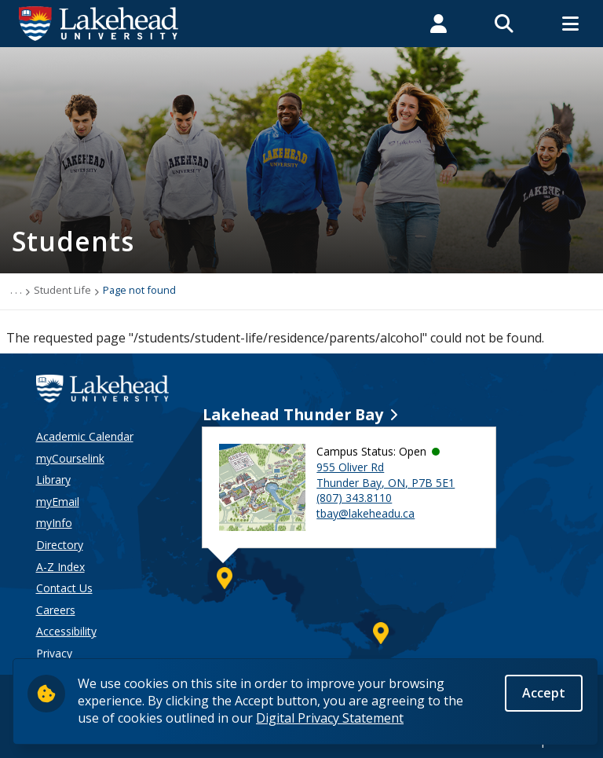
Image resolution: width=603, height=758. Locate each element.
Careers (55, 609)
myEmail (57, 501)
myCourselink (70, 458)
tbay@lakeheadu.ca (365, 513)
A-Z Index (60, 566)
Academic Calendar (84, 436)
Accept (543, 694)
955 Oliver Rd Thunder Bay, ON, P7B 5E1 (385, 475)
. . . (16, 290)
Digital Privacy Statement (330, 720)
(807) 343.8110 (354, 497)
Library (53, 479)
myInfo (54, 522)
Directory (59, 544)
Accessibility (66, 631)
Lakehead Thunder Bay (293, 414)
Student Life (62, 290)
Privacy (54, 653)
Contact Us (64, 587)
